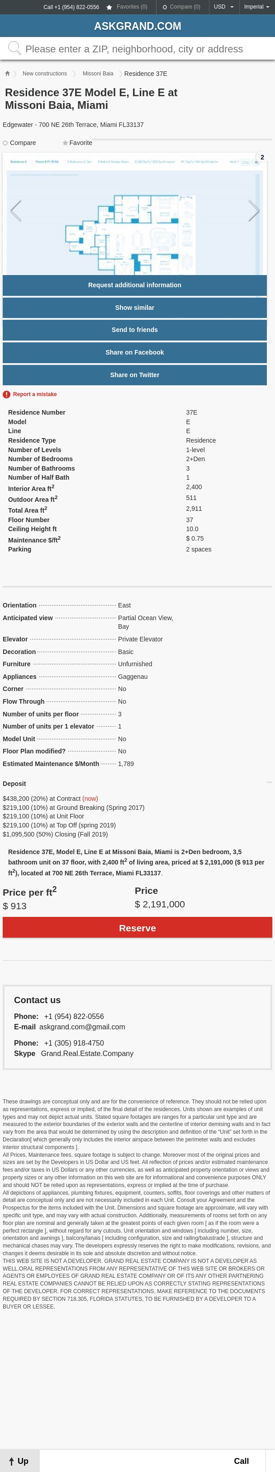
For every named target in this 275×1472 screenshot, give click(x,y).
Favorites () (132, 7)
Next (254, 210)
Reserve (137, 928)
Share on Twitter (135, 375)
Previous (15, 210)
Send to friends (135, 329)
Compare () (185, 7)
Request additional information (134, 285)
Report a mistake (35, 394)
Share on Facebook (134, 352)
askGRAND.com (137, 26)
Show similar (134, 307)
